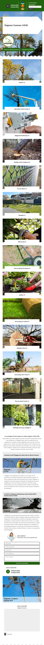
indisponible (14, 5)
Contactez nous (27, 50)
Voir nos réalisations (11, 50)
